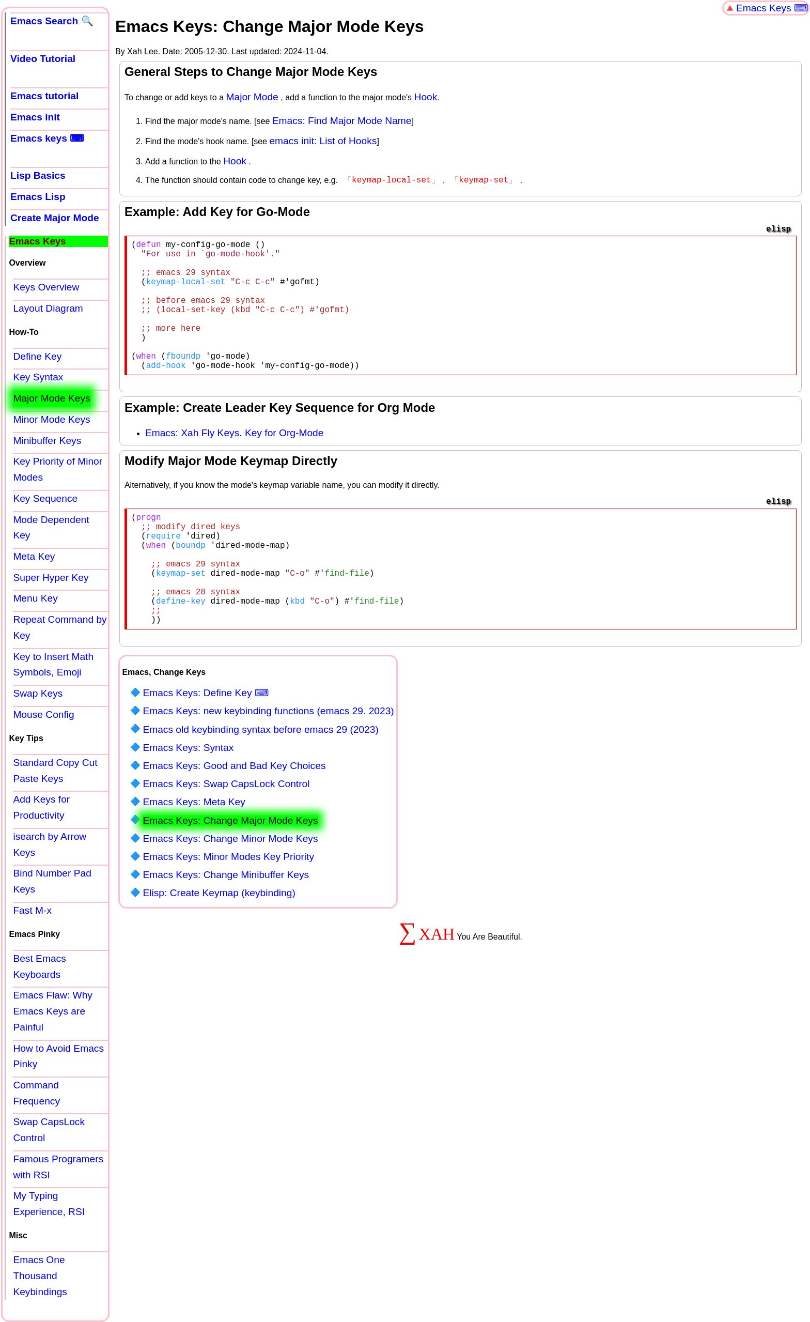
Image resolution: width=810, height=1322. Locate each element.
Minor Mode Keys (51, 419)
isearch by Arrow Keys (49, 844)
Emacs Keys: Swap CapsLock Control (226, 836)
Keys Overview (46, 287)
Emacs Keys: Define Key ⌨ (205, 745)
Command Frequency (36, 1093)
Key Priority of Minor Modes (57, 469)
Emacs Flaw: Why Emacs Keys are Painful (52, 1011)
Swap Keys (38, 693)
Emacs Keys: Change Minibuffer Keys (226, 927)
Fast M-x (32, 910)
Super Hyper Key (50, 577)
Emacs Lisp (38, 196)
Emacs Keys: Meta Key (194, 854)
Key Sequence (45, 498)
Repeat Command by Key (59, 627)
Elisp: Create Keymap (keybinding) (219, 945)
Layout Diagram (48, 308)
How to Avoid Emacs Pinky (58, 1056)
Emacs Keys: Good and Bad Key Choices (234, 818)
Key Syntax (38, 377)
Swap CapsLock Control (49, 1129)
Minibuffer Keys (47, 440)
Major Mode (252, 96)
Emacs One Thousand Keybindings (40, 1275)
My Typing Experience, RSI (49, 1203)
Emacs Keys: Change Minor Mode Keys (230, 891)
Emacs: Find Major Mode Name (342, 120)
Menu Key (35, 598)
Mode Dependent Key (51, 527)
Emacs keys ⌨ (47, 138)
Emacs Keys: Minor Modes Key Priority (228, 909)
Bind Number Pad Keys (52, 881)
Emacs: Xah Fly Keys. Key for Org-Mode (234, 460)
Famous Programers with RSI (58, 1167)
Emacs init (35, 117)
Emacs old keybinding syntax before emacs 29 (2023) (260, 782)
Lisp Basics (38, 175)
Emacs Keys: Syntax (188, 800)
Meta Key (34, 556)
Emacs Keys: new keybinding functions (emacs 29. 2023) (268, 763)
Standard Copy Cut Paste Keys (55, 770)
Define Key (37, 356)
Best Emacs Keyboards (39, 966)
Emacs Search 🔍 (52, 21)
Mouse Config (43, 714)
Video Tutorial (42, 58)
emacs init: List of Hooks (323, 140)
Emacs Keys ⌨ (772, 8)
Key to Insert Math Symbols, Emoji (53, 664)
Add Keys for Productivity (41, 807)
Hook (426, 96)
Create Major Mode (54, 217)
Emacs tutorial (44, 95)
